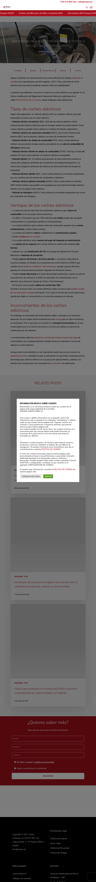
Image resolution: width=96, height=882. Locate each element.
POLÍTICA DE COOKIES (51, 449)
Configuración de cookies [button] (31, 476)
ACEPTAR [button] (48, 476)
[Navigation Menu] (91, 7)
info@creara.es (84, 2)
